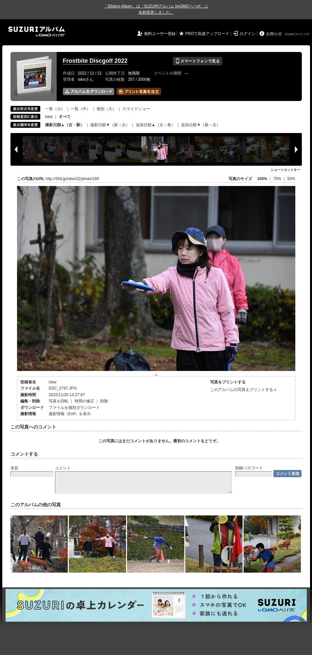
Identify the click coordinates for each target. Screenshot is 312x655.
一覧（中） (80, 109)
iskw (49, 116)
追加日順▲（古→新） (155, 125)
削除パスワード (249, 468)
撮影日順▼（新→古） (110, 125)
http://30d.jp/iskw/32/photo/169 (72, 178)
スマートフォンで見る (197, 61)
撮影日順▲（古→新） (64, 125)
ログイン (247, 33)
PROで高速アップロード (207, 33)
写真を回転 (58, 401)
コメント (63, 468)
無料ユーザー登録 (159, 33)
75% (277, 178)
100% (262, 178)
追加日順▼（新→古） (200, 125)
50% (291, 178)
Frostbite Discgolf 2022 (95, 61)
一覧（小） (55, 109)
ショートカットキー (285, 170)
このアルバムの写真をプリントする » (243, 389)
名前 (14, 468)
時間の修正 (84, 401)
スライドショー (136, 109)
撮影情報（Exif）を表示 (70, 413)
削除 (104, 401)
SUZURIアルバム (36, 32)
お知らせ (274, 33)
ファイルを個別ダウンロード (74, 407)
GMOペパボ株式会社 (298, 34)
